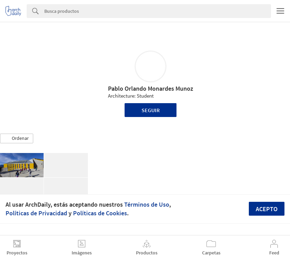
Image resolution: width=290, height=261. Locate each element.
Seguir (151, 110)
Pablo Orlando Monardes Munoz (150, 88)
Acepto (267, 209)
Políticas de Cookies (100, 213)
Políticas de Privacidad (36, 213)
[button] (16, 138)
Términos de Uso (146, 204)
